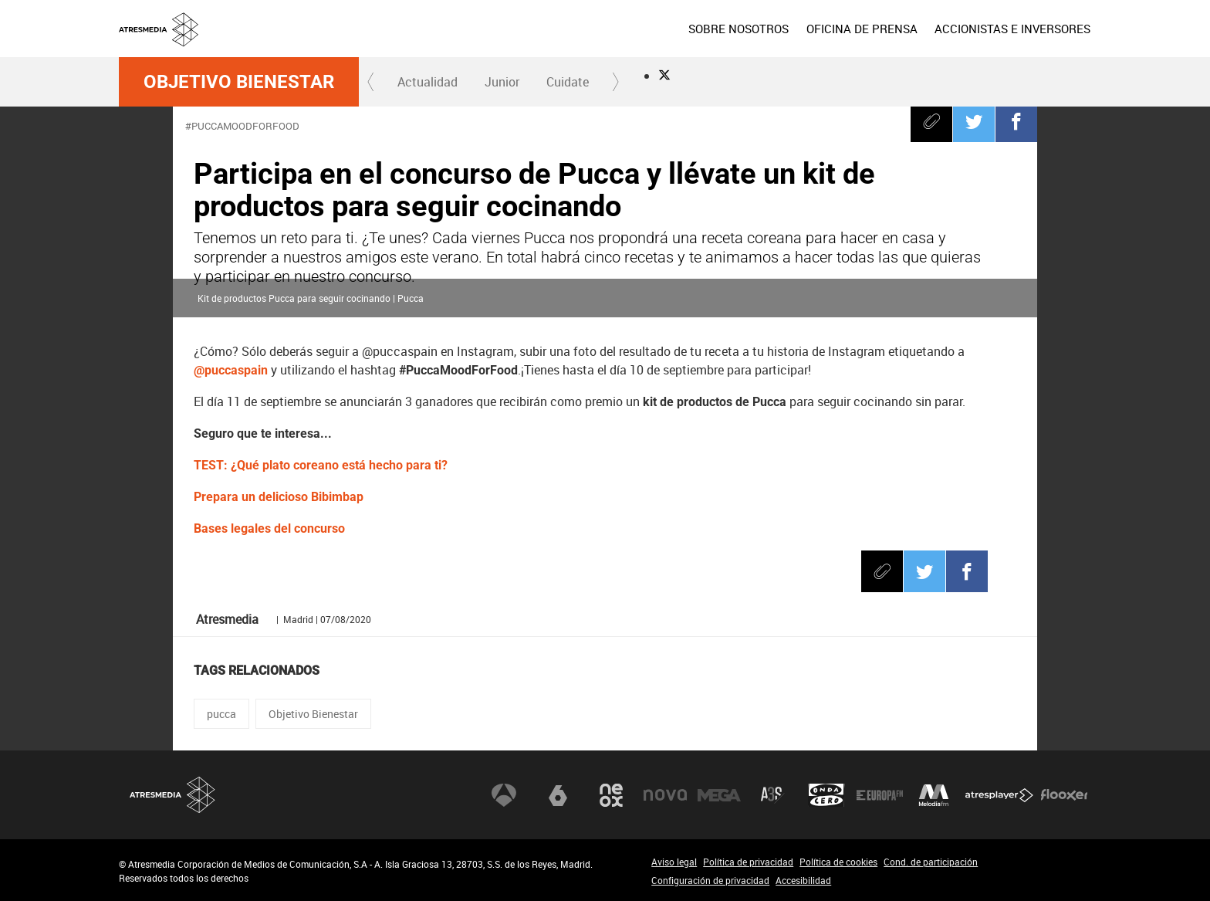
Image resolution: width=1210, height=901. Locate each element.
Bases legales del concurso (269, 528)
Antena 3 (504, 795)
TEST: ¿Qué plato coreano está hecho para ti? (321, 465)
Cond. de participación (931, 861)
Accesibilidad (803, 880)
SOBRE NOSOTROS (738, 28)
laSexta (558, 795)
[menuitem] (738, 28)
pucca (221, 713)
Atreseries (772, 795)
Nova (665, 795)
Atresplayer (999, 795)
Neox (611, 795)
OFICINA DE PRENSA (861, 28)
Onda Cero (826, 795)
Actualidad (427, 81)
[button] (371, 82)
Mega (719, 795)
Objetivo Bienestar (239, 82)
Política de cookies (838, 861)
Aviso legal (674, 861)
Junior (502, 81)
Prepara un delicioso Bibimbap (278, 496)
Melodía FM (934, 795)
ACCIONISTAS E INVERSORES (1012, 28)
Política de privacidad (748, 861)
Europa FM (880, 795)
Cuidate (567, 81)
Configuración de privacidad (710, 880)
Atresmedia (173, 795)
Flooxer (1064, 795)
